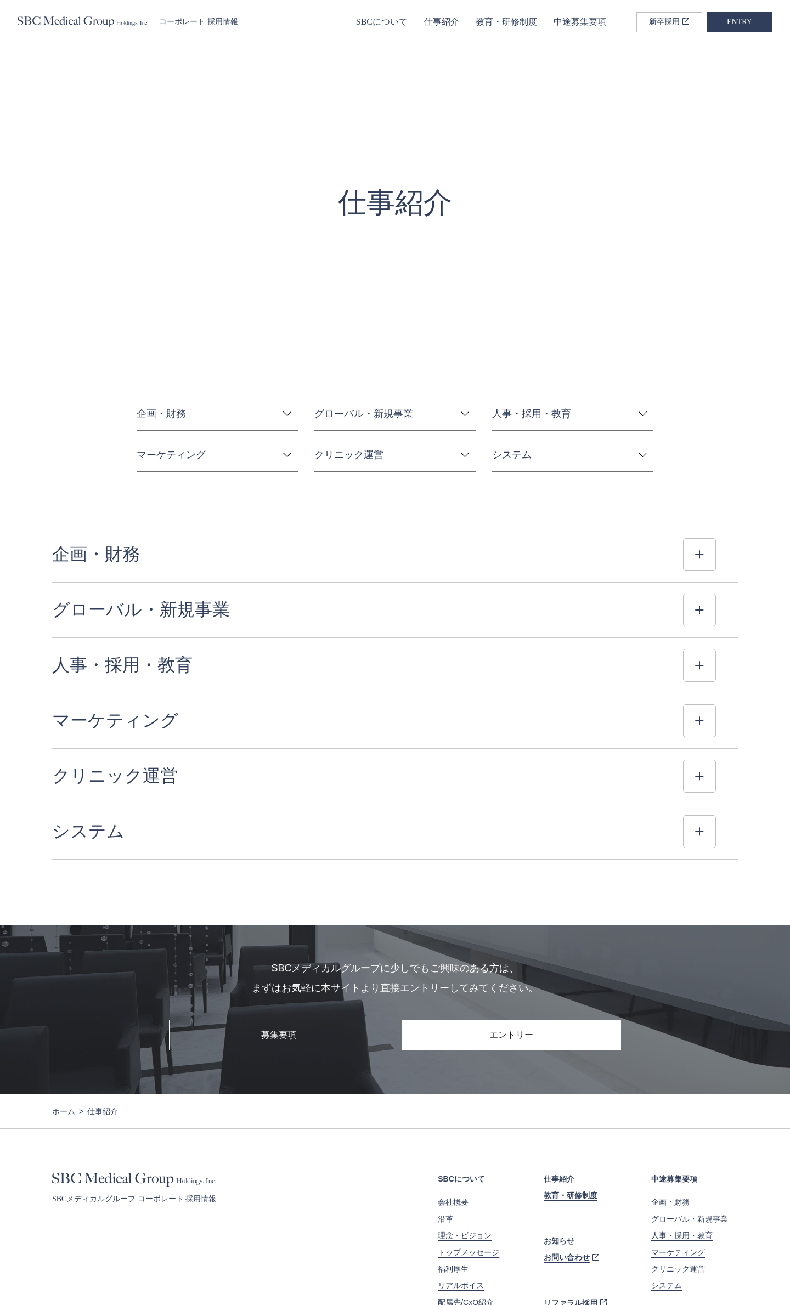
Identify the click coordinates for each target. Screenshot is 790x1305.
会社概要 (453, 1081)
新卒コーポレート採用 (689, 1210)
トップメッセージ (468, 1131)
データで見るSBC (469, 1198)
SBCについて (382, 21)
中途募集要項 (580, 21)
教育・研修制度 (506, 21)
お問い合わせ (567, 1136)
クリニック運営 (678, 1148)
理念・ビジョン (465, 1114)
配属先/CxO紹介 (466, 1181)
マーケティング (678, 1131)
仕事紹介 (441, 21)
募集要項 (278, 914)
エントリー (511, 914)
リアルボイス (461, 1164)
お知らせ (559, 1120)
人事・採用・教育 (682, 1114)
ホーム (63, 990)
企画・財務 (670, 1081)
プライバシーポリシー (87, 1277)
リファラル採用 (570, 1182)
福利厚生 (453, 1148)
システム (666, 1164)
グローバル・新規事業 (689, 1098)
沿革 (445, 1098)
